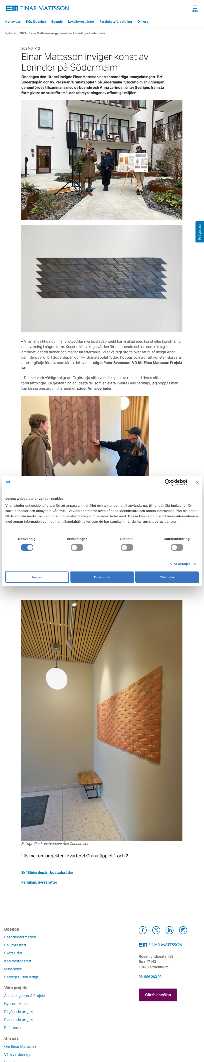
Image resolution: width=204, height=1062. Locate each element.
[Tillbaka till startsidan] (37, 8)
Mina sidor (14, 969)
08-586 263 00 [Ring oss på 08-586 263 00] (150, 977)
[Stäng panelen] (197, 482)
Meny (195, 8)
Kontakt (78, 995)
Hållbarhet (13, 1019)
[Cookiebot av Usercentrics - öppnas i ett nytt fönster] (176, 482)
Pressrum (80, 1019)
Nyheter (10, 33)
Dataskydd (14, 1043)
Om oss (142, 22)
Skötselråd (14, 953)
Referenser (81, 969)
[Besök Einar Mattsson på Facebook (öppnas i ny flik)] (143, 931)
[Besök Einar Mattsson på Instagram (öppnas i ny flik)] (183, 931)
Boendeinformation (21, 937)
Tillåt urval (102, 577)
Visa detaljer (180, 564)
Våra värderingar (19, 1003)
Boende (57, 22)
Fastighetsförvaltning (116, 22)
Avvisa (37, 577)
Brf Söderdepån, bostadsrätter (47, 872)
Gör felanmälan (158, 994)
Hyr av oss (13, 22)
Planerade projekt (86, 961)
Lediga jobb (15, 1027)
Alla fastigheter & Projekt (92, 937)
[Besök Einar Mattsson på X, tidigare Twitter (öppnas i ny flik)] (156, 931)
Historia (11, 1011)
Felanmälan (81, 1003)
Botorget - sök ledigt (22, 977)
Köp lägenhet (36, 22)
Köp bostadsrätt (18, 961)
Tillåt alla (167, 577)
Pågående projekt (86, 953)
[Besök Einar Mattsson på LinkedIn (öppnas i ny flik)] (170, 931)
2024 (22, 33)
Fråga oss (80, 1011)
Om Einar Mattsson (21, 995)
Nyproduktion (83, 945)
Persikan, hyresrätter (39, 882)
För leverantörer (85, 1027)
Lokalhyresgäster (81, 22)
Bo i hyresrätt (16, 945)
